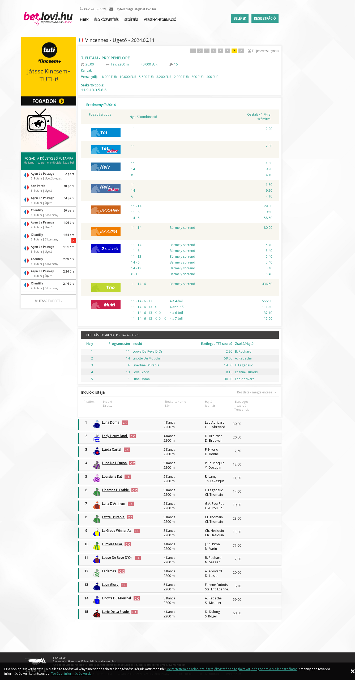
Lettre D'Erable (113, 517)
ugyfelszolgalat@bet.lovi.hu (135, 9)
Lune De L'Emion (114, 463)
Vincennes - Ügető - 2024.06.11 (120, 40)
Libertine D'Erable (116, 490)
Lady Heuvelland (115, 436)
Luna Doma (111, 422)
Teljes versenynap (263, 51)
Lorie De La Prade (116, 611)
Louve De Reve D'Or (117, 557)
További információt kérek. (71, 673)
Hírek (84, 19)
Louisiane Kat (112, 476)
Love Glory (110, 584)
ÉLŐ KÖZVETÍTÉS (106, 19)
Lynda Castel (112, 449)
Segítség (131, 19)
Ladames (109, 571)
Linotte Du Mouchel (117, 598)
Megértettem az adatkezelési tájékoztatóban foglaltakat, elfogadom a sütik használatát (231, 669)
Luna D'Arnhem (114, 503)
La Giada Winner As (117, 530)
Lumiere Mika (112, 544)
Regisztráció (265, 18)
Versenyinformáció (160, 19)
